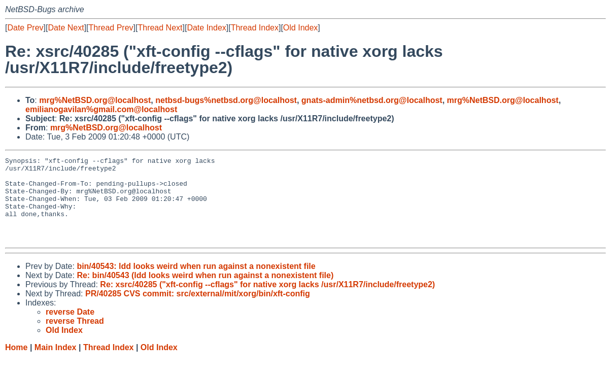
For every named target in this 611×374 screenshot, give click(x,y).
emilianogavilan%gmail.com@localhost (101, 109)
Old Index (300, 27)
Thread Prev (111, 27)
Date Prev (25, 27)
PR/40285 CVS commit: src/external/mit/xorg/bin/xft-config (197, 310)
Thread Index (255, 27)
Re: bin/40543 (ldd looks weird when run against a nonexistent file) (205, 292)
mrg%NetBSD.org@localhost (95, 100)
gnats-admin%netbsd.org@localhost (372, 100)
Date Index (206, 27)
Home (16, 364)
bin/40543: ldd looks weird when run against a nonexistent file (196, 283)
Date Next (66, 27)
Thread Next (160, 27)
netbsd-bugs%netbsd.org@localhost (226, 100)
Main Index (56, 364)
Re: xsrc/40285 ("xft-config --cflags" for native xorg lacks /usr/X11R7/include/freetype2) (267, 301)
